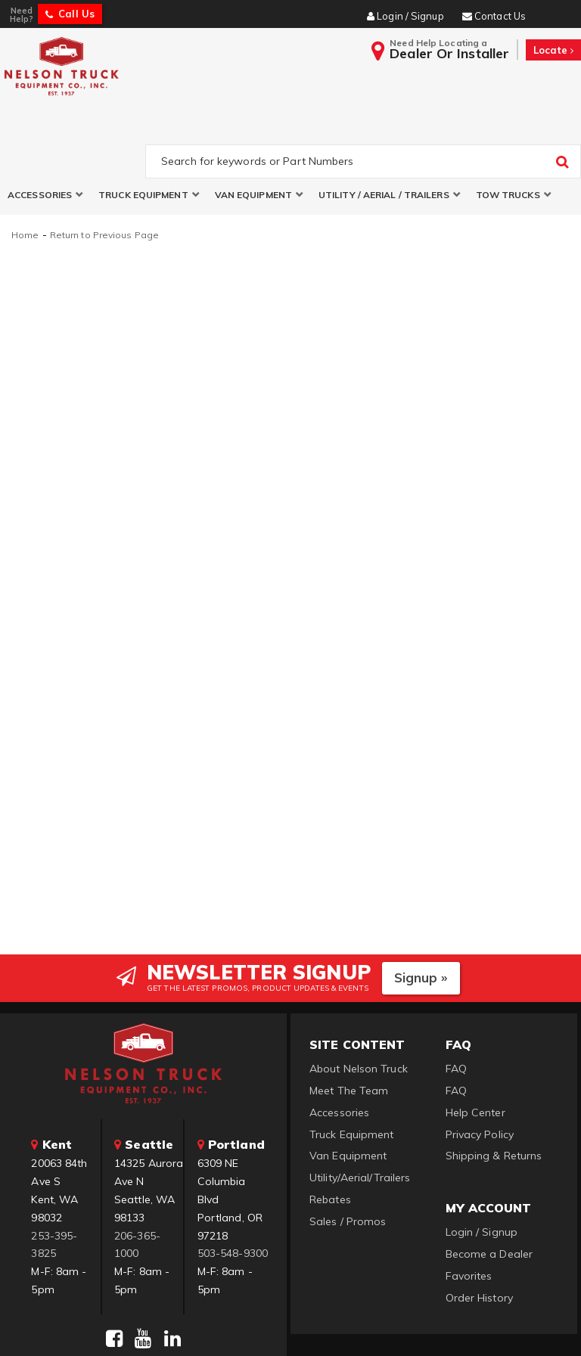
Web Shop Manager (474, 1326)
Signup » (421, 910)
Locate (553, 50)
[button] (45, 127)
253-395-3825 (54, 1177)
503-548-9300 (232, 1186)
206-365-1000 (137, 1177)
